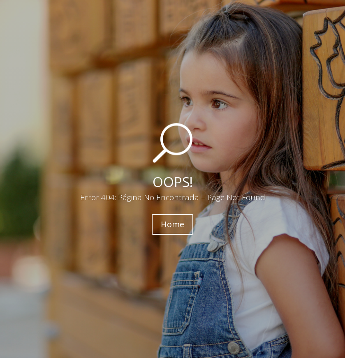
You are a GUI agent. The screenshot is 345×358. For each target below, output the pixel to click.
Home (172, 224)
